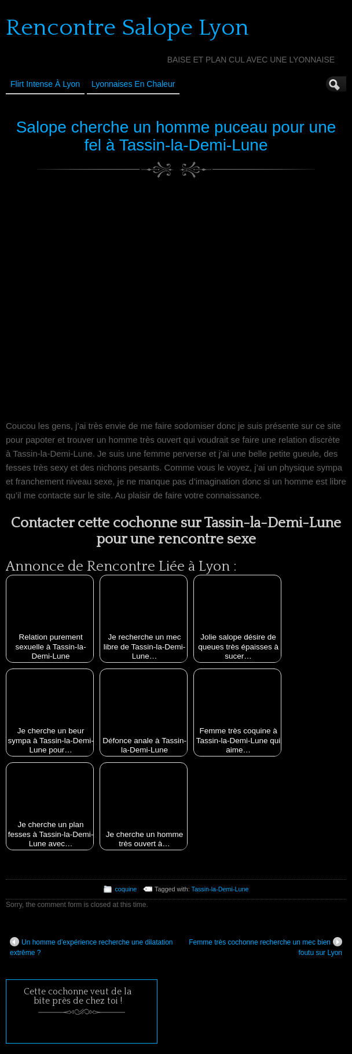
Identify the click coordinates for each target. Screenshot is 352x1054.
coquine (126, 889)
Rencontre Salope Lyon (127, 28)
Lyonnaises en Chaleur (133, 84)
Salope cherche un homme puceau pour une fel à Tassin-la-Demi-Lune (176, 136)
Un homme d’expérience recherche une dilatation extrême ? (91, 947)
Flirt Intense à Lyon (45, 84)
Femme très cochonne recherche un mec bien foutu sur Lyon (265, 947)
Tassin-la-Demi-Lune (220, 889)
